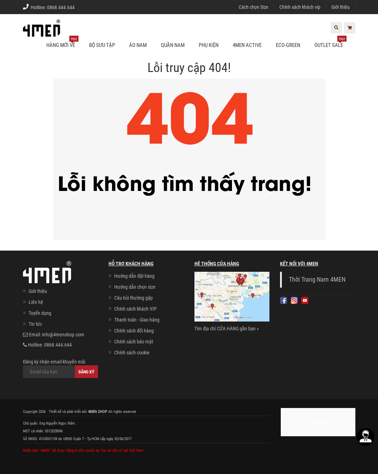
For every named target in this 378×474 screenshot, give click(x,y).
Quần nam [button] (173, 45)
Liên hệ (36, 302)
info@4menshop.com (63, 334)
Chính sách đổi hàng (134, 331)
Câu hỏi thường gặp (133, 298)
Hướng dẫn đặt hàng (134, 276)
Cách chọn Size (253, 7)
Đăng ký (86, 372)
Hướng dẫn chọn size (135, 287)
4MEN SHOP (97, 411)
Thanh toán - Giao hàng (136, 320)
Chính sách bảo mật (133, 341)
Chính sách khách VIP (135, 309)
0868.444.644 (61, 7)
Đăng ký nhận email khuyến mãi (60, 368)
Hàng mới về (62, 42)
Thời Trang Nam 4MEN (317, 279)
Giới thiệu (340, 7)
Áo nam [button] (138, 45)
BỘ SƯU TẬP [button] (102, 45)
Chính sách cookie (132, 352)
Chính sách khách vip (299, 7)
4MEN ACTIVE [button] (247, 45)
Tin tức (35, 324)
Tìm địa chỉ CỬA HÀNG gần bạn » (226, 328)
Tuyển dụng (40, 313)
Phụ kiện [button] (209, 45)
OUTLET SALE (330, 42)
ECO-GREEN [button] (288, 45)
